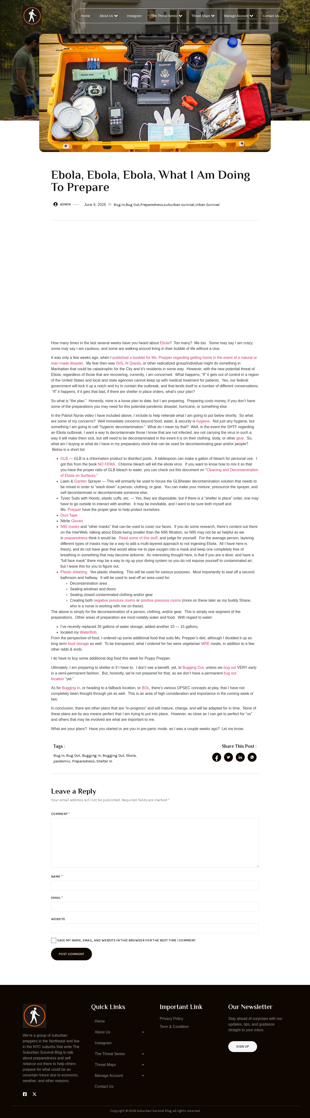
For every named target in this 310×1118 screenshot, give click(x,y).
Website (58, 919)
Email (57, 898)
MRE (205, 644)
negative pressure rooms (114, 600)
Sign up (242, 1046)
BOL (145, 688)
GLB (64, 459)
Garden (80, 481)
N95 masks (69, 527)
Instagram (134, 15)
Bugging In (71, 688)
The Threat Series (166, 15)
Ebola (165, 343)
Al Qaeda (133, 363)
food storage (78, 644)
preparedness (76, 538)
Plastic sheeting (73, 572)
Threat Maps (203, 15)
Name (57, 876)
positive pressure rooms (161, 600)
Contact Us (271, 15)
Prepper (74, 510)
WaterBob (88, 632)
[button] (120, 1032)
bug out (230, 668)
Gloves (77, 521)
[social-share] (216, 757)
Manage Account (238, 15)
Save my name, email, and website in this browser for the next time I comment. (126, 940)
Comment (60, 814)
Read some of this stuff (138, 538)
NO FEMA (106, 464)
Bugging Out (192, 668)
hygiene (203, 421)
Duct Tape (69, 515)
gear (240, 438)
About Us (109, 15)
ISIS (119, 363)
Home (86, 15)
